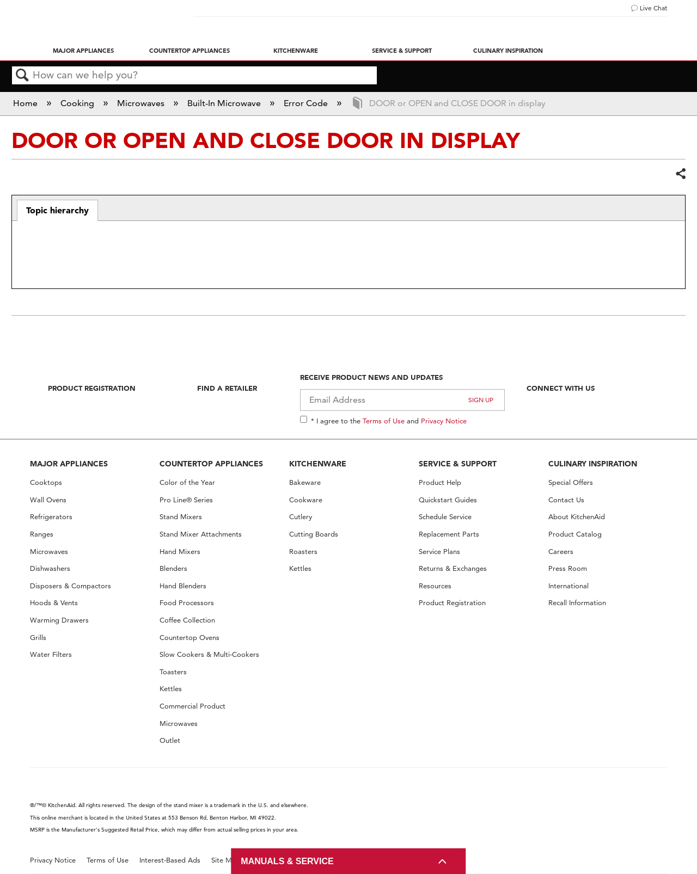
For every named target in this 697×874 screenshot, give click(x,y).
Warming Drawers (59, 620)
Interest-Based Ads (169, 860)
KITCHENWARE (317, 464)
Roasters (303, 551)
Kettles (171, 689)
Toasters (173, 672)
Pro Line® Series (186, 500)
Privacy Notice (444, 420)
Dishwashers (50, 568)
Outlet (170, 740)
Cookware (305, 500)
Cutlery (300, 517)
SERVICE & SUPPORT (458, 464)
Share (680, 174)
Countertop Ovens (189, 637)
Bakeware (305, 482)
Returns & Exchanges (453, 568)
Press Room (567, 568)
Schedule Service (445, 517)
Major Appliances (83, 50)
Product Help (440, 482)
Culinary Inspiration (508, 50)
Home (26, 103)
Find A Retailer (227, 388)
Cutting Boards (313, 534)
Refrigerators (51, 517)
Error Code (307, 103)
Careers (560, 551)
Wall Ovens (48, 500)
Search (22, 75)
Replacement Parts (449, 534)
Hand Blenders (183, 586)
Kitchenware (295, 50)
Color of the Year (187, 482)
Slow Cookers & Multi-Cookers (209, 654)
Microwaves (142, 103)
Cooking (78, 103)
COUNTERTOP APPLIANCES (211, 464)
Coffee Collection (187, 620)
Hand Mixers (180, 551)
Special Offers (570, 482)
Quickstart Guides (448, 500)
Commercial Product (192, 706)
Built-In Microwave (225, 103)
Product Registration (92, 388)
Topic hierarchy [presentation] (57, 210)
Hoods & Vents (54, 603)
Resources (435, 586)
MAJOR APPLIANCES (69, 464)
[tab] (57, 210)
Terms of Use (384, 420)
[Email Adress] (402, 400)
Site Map (225, 860)
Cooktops (46, 482)
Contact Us (566, 500)
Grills (38, 637)
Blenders (173, 568)
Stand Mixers (181, 517)
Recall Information (577, 603)
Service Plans (439, 551)
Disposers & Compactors (70, 586)
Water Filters (51, 654)
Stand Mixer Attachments (201, 534)
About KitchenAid (576, 517)
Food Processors (187, 603)
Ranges (41, 534)
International (568, 586)
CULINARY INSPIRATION (592, 464)
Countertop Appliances (189, 50)
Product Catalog (575, 534)
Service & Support (402, 50)
